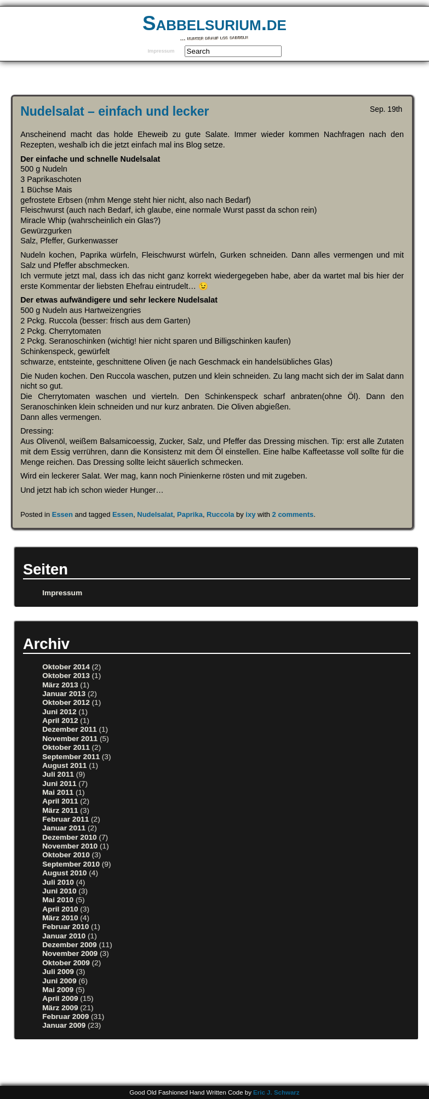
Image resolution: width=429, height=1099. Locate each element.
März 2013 (60, 685)
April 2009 (60, 998)
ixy (250, 514)
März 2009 (60, 1008)
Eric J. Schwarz (276, 1092)
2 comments (293, 514)
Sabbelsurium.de (214, 23)
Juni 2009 (59, 981)
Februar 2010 (65, 927)
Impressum (160, 51)
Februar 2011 (65, 819)
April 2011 (60, 801)
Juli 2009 (58, 971)
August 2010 (64, 873)
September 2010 (71, 864)
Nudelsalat (155, 514)
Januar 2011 (63, 828)
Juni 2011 (59, 783)
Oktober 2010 (66, 855)
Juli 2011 (58, 774)
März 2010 (60, 918)
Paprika (190, 514)
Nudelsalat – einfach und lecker (114, 111)
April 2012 (60, 720)
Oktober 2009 (66, 963)
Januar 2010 (63, 936)
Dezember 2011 (69, 729)
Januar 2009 (63, 1025)
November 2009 (70, 953)
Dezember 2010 (69, 837)
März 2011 (60, 810)
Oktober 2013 (66, 675)
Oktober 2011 (66, 747)
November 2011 (70, 738)
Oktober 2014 (66, 667)
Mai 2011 (57, 792)
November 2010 (70, 846)
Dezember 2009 (69, 945)
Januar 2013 (63, 694)
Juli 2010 (58, 882)
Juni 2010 (59, 891)
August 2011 (64, 765)
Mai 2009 (57, 990)
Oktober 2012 (66, 702)
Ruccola (220, 514)
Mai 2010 (57, 900)
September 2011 (71, 757)
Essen (62, 514)
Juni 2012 (59, 712)
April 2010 (60, 909)
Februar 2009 (65, 1016)
